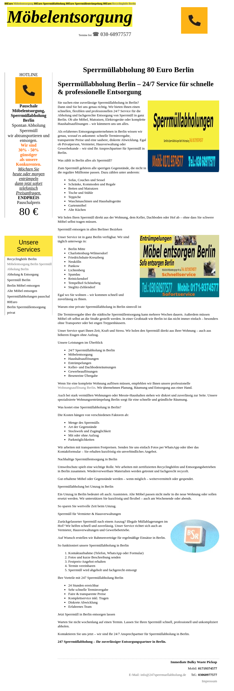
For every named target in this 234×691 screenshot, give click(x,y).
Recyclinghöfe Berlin (124, 3)
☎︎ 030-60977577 (111, 34)
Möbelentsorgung (24, 3)
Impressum (209, 681)
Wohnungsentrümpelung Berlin (98, 399)
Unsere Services (28, 246)
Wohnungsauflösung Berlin (76, 388)
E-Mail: (134, 675)
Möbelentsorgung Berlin (22, 264)
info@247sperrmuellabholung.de (163, 675)
